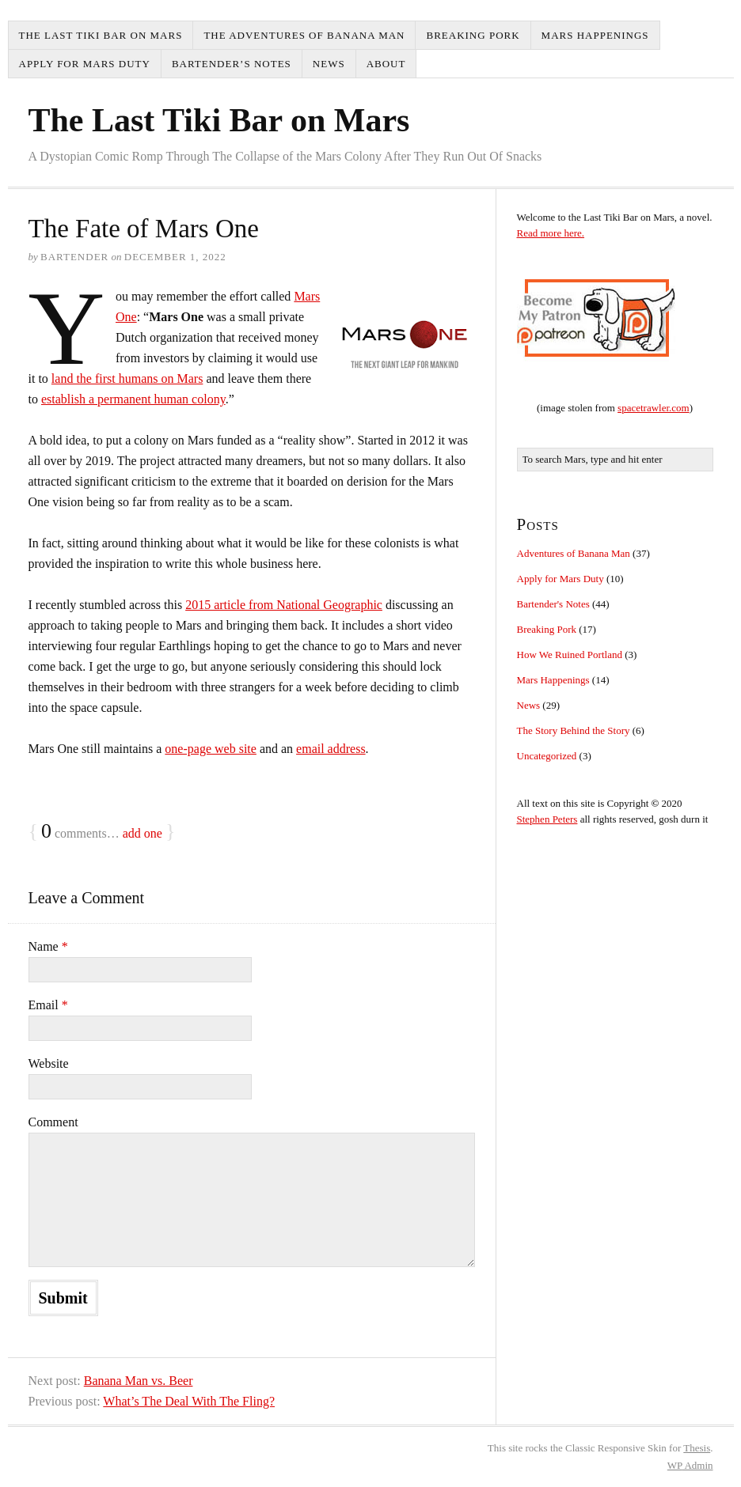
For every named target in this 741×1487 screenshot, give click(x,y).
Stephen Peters (547, 819)
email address (331, 748)
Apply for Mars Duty (84, 64)
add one (142, 833)
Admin (690, 1465)
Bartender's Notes (553, 604)
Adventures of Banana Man (573, 553)
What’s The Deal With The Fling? (189, 1401)
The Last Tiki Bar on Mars (101, 35)
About (386, 64)
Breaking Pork (472, 35)
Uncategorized (547, 756)
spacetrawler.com (654, 408)
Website (48, 1063)
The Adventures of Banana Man (304, 35)
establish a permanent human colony (133, 399)
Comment (53, 1122)
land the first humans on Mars (127, 378)
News (329, 64)
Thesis (696, 1448)
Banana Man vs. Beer (138, 1380)
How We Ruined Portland (569, 654)
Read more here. (551, 233)
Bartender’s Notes (231, 64)
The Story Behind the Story (573, 730)
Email (48, 1005)
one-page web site (210, 748)
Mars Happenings (595, 35)
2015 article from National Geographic (283, 604)
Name (48, 946)
